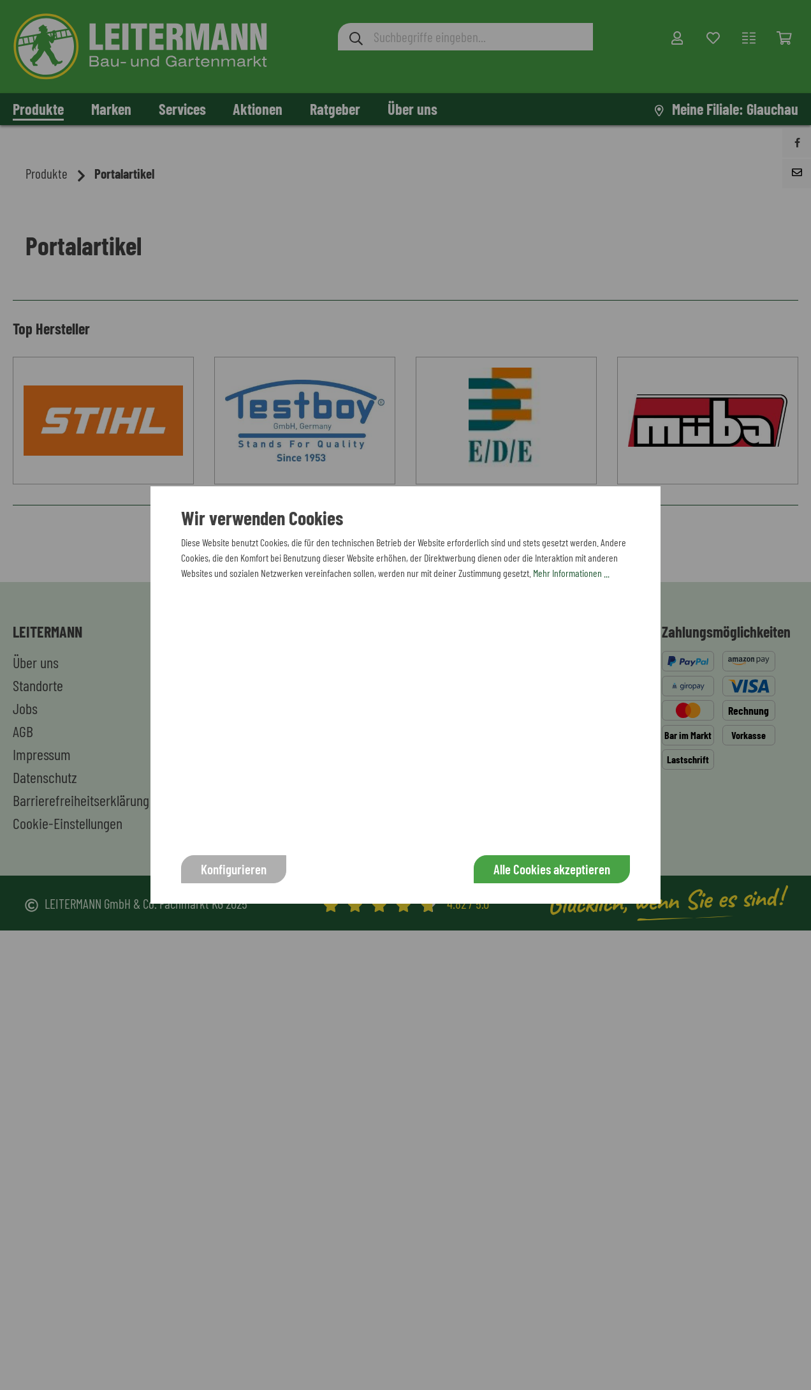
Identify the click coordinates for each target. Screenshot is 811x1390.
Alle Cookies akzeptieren (551, 869)
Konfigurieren (234, 869)
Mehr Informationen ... (571, 573)
